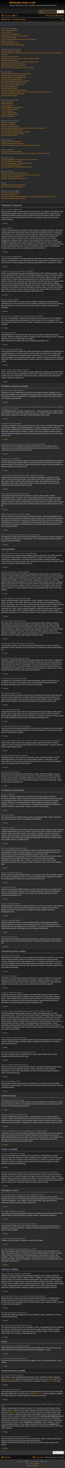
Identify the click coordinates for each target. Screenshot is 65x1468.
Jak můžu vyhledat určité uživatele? (11, 165)
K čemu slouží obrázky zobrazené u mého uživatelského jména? (20, 62)
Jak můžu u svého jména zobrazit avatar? (13, 64)
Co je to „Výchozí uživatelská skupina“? (12, 133)
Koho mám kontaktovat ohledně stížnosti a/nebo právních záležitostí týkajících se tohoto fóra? (28, 196)
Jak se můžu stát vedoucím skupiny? (12, 130)
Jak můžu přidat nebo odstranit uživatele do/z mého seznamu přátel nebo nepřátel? (25, 153)
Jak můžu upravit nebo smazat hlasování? (13, 83)
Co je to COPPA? (6, 32)
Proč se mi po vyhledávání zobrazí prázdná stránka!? (16, 163)
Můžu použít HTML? (7, 103)
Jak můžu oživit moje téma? (9, 95)
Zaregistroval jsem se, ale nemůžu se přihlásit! (14, 35)
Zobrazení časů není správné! (10, 56)
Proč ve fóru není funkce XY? (9, 194)
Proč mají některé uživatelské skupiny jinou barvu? (16, 131)
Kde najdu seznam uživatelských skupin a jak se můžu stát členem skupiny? (23, 128)
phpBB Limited (9, 1379)
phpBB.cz (36, 1463)
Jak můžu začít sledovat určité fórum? (12, 176)
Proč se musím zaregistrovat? (10, 30)
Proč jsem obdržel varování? (9, 88)
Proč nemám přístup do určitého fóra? (12, 84)
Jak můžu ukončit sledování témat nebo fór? (14, 178)
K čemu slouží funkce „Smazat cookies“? (13, 45)
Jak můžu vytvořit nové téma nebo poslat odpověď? (16, 73)
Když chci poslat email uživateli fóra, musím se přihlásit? (17, 67)
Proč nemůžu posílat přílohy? (9, 86)
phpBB (23, 466)
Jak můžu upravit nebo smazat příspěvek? (13, 75)
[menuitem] (15, 15)
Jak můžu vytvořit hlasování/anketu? (11, 79)
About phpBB (52, 1381)
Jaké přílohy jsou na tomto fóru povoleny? (13, 184)
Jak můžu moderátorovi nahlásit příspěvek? (13, 90)
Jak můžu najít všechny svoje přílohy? (12, 186)
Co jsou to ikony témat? (8, 116)
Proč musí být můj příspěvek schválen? (12, 94)
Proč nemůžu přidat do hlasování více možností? (15, 81)
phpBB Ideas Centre (36, 1393)
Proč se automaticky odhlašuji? (10, 43)
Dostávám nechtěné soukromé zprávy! (12, 143)
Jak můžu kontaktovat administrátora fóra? (13, 198)
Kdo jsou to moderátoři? (8, 124)
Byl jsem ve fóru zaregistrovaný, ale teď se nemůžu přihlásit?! (19, 39)
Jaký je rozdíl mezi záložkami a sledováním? (14, 173)
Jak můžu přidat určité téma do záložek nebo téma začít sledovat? (20, 175)
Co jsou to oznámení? (7, 111)
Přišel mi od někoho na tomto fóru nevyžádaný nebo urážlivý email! (20, 145)
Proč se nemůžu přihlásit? (8, 37)
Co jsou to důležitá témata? (9, 112)
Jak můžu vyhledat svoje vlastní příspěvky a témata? (16, 167)
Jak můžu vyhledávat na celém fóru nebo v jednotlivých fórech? (19, 159)
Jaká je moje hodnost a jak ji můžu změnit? (13, 65)
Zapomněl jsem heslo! (7, 41)
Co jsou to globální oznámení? (10, 109)
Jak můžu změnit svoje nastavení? (11, 51)
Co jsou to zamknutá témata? (9, 114)
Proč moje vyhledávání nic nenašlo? (11, 161)
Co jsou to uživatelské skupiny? (10, 126)
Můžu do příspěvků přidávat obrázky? (12, 107)
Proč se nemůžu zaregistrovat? (10, 34)
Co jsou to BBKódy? (7, 102)
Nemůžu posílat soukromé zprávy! (11, 141)
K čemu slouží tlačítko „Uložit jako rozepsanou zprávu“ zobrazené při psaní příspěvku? (26, 92)
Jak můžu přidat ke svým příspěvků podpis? (14, 77)
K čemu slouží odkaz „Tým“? (9, 135)
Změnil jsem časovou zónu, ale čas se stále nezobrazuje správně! (20, 58)
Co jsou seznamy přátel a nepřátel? (11, 151)
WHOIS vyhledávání (14, 1412)
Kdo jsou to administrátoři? (9, 122)
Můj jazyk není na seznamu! (9, 60)
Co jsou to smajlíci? (7, 105)
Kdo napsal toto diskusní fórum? (10, 193)
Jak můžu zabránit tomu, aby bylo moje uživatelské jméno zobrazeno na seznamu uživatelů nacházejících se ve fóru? (32, 53)
